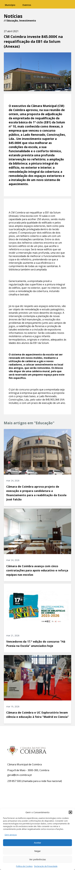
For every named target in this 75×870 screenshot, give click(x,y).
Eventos (27, 5)
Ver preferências (37, 859)
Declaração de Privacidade (45, 866)
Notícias (13, 16)
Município (10, 5)
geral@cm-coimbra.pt (19, 775)
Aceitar (37, 842)
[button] (70, 812)
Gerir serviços (11, 834)
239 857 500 (14, 781)
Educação (12, 20)
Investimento (27, 20)
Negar (37, 851)
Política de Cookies (24, 866)
